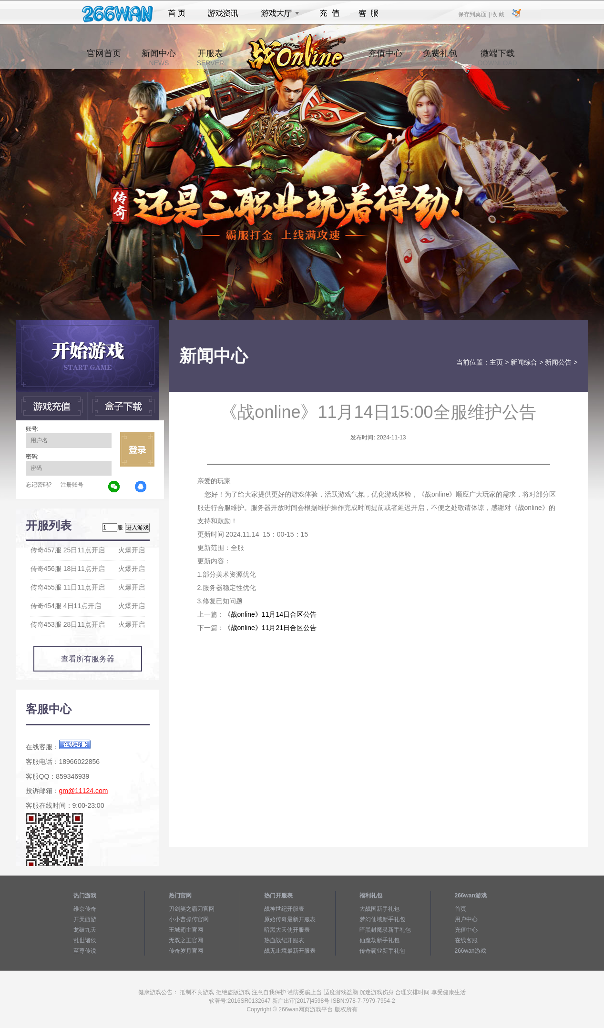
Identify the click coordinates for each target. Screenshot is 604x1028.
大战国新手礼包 (379, 909)
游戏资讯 (223, 13)
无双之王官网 (186, 940)
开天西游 (84, 919)
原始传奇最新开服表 (290, 919)
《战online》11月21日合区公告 (270, 627)
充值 (329, 13)
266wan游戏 (470, 950)
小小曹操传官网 (189, 919)
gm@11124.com (83, 790)
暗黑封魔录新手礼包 (385, 929)
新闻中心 (159, 58)
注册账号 (72, 484)
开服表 (210, 58)
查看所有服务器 (87, 659)
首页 (176, 13)
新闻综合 (524, 362)
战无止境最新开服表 (290, 950)
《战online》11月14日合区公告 (270, 614)
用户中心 (466, 919)
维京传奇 (84, 909)
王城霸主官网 (186, 929)
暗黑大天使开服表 (287, 929)
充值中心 (385, 58)
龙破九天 (84, 929)
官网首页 (104, 58)
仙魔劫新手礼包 (379, 940)
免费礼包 (440, 58)
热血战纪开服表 (284, 940)
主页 (496, 362)
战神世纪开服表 (284, 909)
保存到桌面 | (474, 13)
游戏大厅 (277, 13)
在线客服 (466, 940)
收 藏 (498, 13)
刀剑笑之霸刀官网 (192, 909)
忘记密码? (39, 484)
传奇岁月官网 (186, 950)
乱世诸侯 (84, 940)
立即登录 (137, 449)
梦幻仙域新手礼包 (382, 919)
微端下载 (497, 58)
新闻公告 (558, 362)
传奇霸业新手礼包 (382, 950)
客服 (369, 13)
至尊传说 (84, 950)
